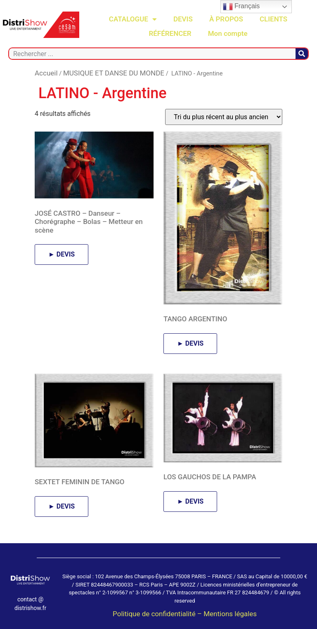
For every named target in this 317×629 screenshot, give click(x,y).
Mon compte (228, 33)
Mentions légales (230, 614)
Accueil (46, 73)
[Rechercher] (302, 53)
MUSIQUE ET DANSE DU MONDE (113, 73)
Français (241, 7)
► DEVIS (61, 254)
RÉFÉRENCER (170, 33)
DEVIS (183, 19)
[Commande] (223, 117)
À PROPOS (226, 19)
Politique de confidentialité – (158, 614)
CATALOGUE (133, 19)
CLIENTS (273, 19)
